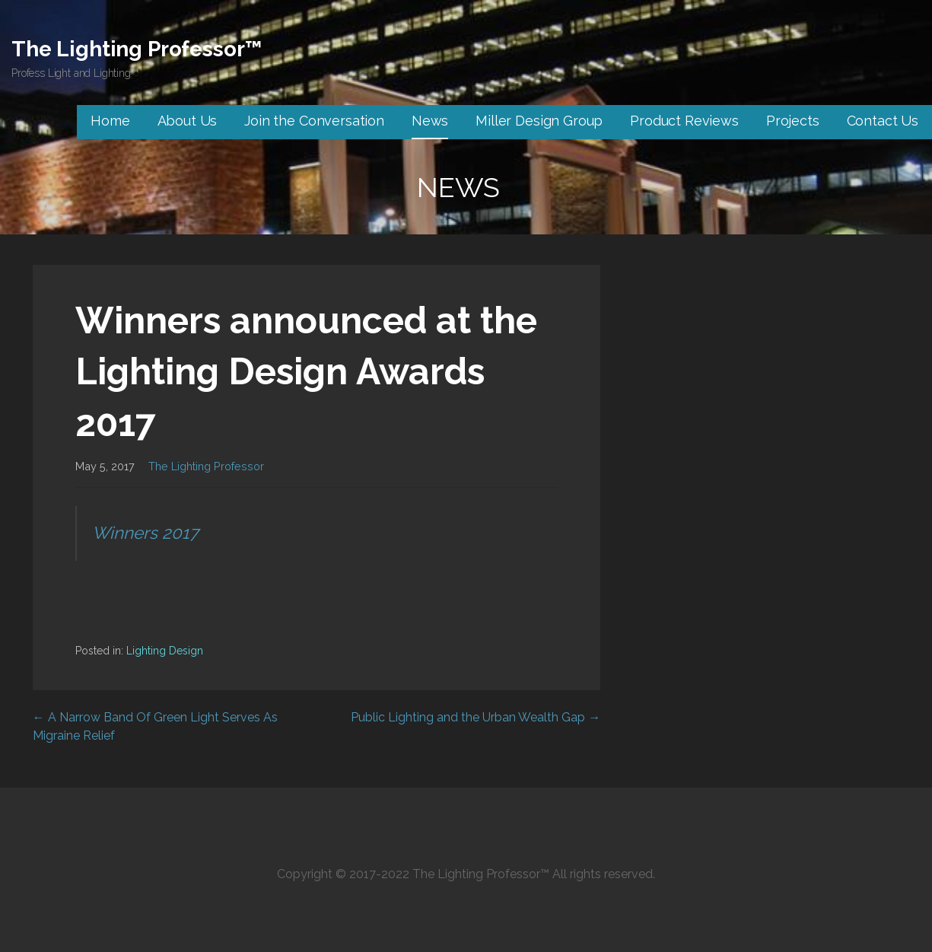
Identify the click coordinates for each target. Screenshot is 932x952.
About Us (187, 121)
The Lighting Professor (206, 466)
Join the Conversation (314, 121)
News (430, 121)
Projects (792, 121)
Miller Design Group (539, 121)
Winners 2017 (145, 533)
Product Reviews (684, 121)
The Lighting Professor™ (136, 49)
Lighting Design (164, 651)
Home (110, 121)
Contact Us (882, 121)
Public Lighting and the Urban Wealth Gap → (475, 717)
